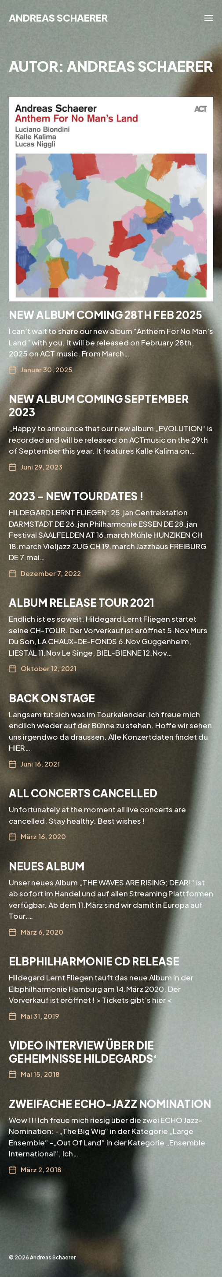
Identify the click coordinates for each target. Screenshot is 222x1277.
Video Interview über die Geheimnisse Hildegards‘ (83, 1051)
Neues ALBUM (46, 866)
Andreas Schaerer (58, 17)
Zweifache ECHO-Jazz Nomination (110, 1103)
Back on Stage (52, 698)
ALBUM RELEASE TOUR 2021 (81, 602)
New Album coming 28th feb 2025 (105, 314)
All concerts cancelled (83, 793)
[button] (209, 17)
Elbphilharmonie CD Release (94, 961)
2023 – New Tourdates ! (76, 496)
